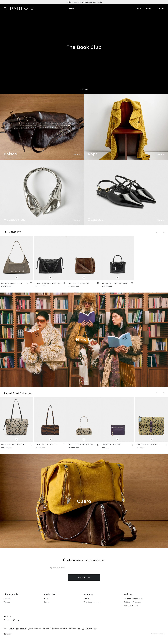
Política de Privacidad (132, 602)
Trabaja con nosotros (92, 602)
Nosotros (87, 598)
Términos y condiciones (133, 598)
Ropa (46, 598)
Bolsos (46, 602)
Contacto (7, 598)
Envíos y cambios (131, 605)
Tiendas (7, 602)
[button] (84, 8)
